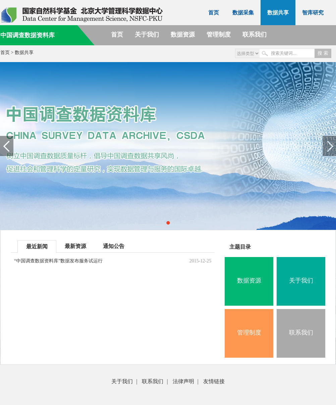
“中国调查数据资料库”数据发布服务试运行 (58, 260)
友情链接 (214, 381)
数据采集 (243, 12)
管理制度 (219, 34)
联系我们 (254, 34)
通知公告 (113, 246)
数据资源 (183, 34)
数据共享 (278, 12)
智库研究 (313, 12)
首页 (213, 12)
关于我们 (147, 34)
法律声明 (183, 381)
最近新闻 (37, 246)
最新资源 (75, 246)
